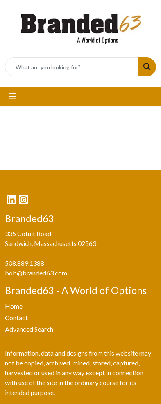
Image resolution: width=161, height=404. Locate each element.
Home (14, 306)
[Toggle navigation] (12, 96)
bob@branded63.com (36, 273)
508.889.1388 (24, 263)
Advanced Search (29, 329)
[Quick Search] (72, 66)
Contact (16, 317)
